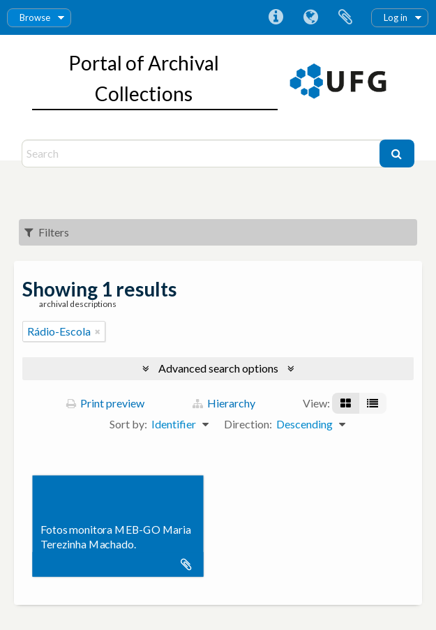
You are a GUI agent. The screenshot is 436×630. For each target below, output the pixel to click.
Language (310, 17)
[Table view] (372, 403)
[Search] (202, 153)
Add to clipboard (186, 564)
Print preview (105, 403)
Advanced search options (218, 368)
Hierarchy (224, 403)
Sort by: (128, 423)
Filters (46, 232)
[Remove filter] (97, 331)
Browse (35, 17)
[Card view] (345, 403)
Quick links (275, 17)
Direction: (248, 423)
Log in (395, 17)
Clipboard (345, 17)
